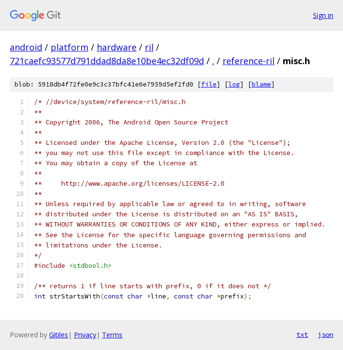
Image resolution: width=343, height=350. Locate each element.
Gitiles (58, 334)
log (234, 84)
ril (149, 47)
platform (69, 47)
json (325, 334)
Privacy (85, 334)
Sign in (323, 15)
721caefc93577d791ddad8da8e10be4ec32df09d (107, 61)
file (209, 84)
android (26, 47)
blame (261, 84)
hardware (117, 47)
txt (302, 334)
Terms (112, 334)
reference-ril (248, 61)
